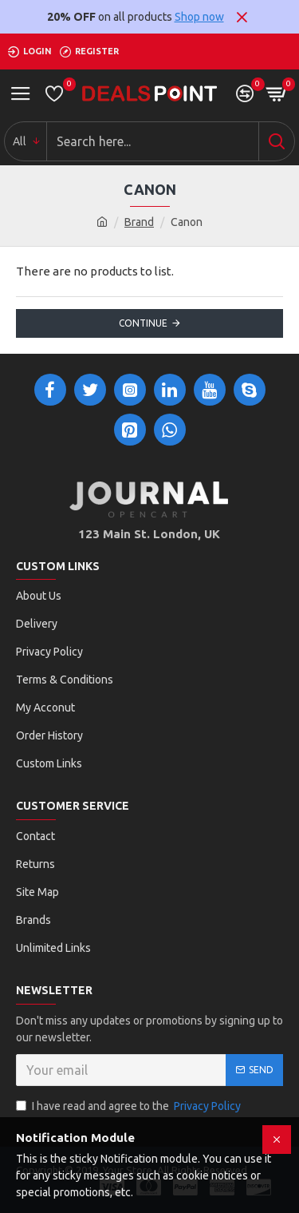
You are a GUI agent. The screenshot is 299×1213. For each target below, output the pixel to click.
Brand (139, 222)
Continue (143, 323)
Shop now (199, 16)
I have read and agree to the (129, 1106)
